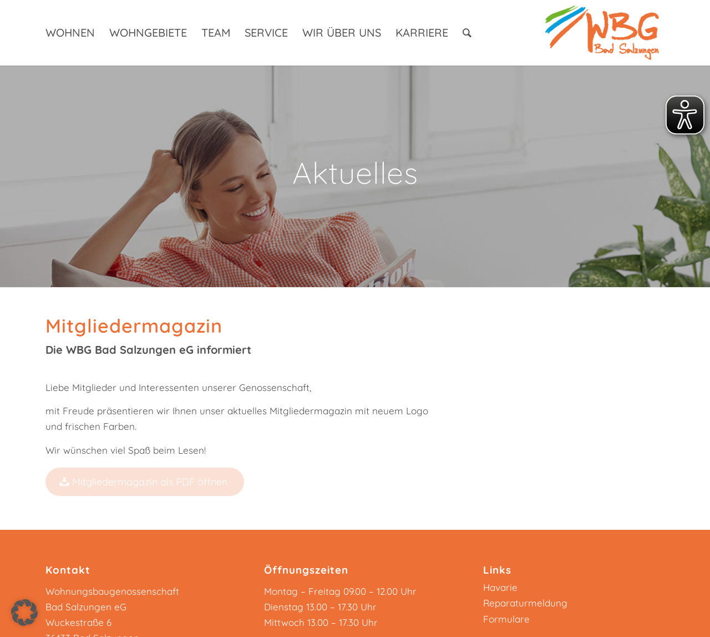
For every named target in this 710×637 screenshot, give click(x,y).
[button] (24, 612)
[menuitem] (70, 33)
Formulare (506, 619)
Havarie (500, 587)
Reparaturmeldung (525, 603)
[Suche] (467, 33)
